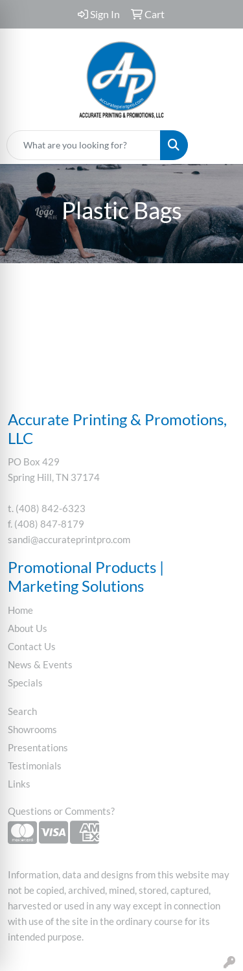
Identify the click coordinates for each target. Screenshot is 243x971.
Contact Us (32, 646)
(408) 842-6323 (51, 508)
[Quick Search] (83, 145)
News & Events (40, 664)
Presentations (38, 747)
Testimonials (35, 765)
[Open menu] (217, 145)
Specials (25, 682)
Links (19, 784)
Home (20, 610)
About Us (27, 628)
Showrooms (32, 729)
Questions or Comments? (61, 811)
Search (22, 711)
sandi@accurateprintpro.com (69, 539)
